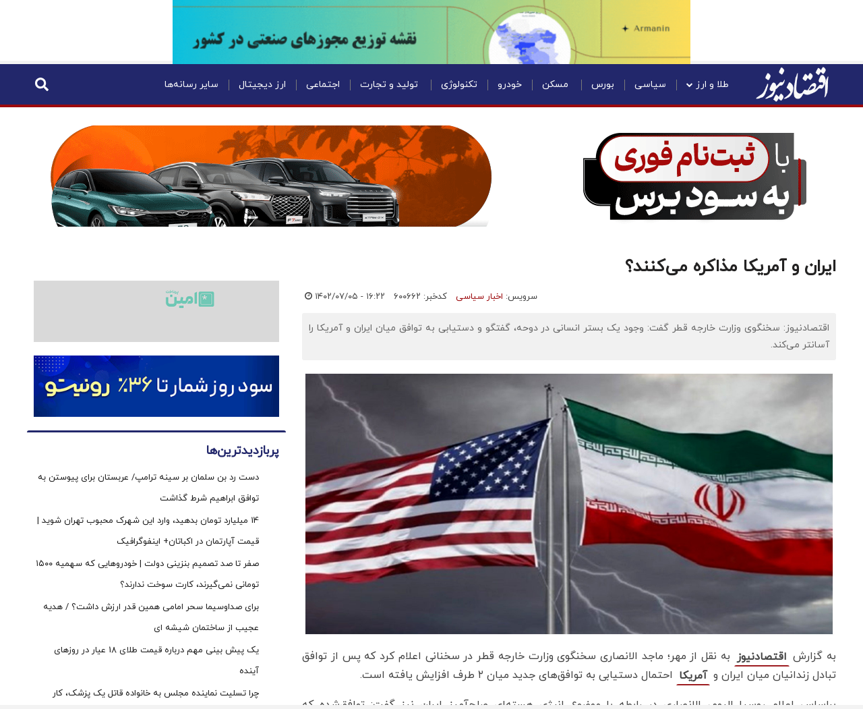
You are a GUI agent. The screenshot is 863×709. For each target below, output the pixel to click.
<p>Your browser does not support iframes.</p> (431, 384)
